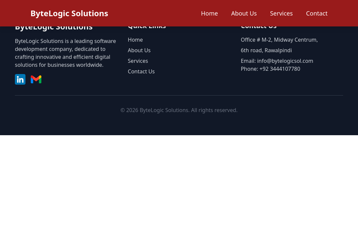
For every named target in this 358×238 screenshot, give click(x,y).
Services (281, 13)
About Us (244, 13)
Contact (317, 13)
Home (209, 13)
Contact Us (141, 71)
